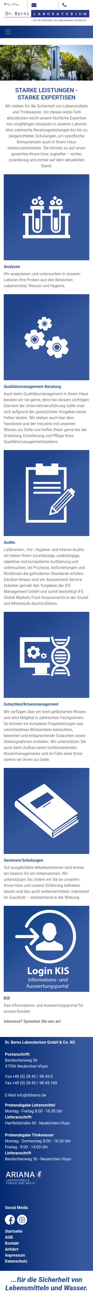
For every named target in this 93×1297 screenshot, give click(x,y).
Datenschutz (16, 1261)
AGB (9, 1237)
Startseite (14, 1231)
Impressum (15, 1255)
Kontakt (12, 1243)
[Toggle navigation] (8, 32)
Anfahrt (11, 1249)
